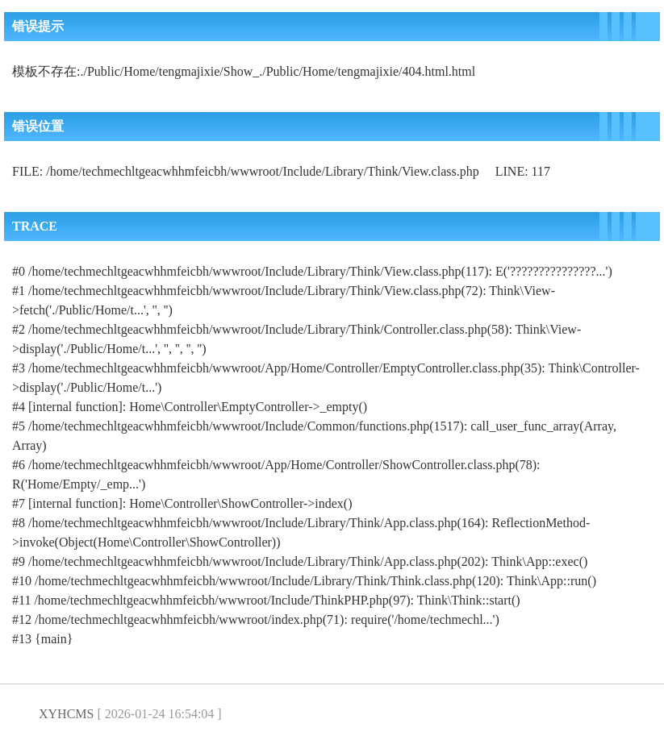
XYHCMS (66, 714)
